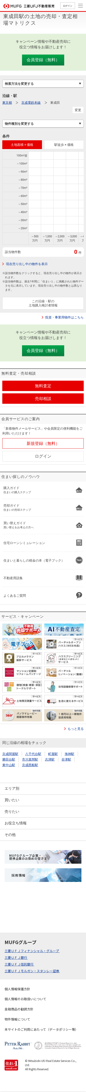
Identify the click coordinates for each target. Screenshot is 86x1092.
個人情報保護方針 (17, 989)
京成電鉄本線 (31, 102)
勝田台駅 (8, 759)
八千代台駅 (33, 754)
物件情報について (17, 1019)
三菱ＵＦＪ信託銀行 (19, 964)
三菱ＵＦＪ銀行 (16, 957)
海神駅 (69, 754)
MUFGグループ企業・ (28, 857)
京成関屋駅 (10, 754)
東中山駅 (8, 765)
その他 (10, 835)
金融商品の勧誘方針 (19, 1009)
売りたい (12, 812)
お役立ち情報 (16, 823)
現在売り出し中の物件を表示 (27, 264)
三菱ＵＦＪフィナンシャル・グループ (32, 950)
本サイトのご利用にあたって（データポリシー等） (41, 1029)
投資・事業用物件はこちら (64, 317)
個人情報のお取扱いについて (25, 999)
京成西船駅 (30, 765)
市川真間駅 (30, 759)
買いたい (12, 800)
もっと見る (76, 729)
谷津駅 (66, 759)
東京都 (7, 102)
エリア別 (12, 788)
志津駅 (50, 759)
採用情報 (18, 875)
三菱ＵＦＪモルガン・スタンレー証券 (32, 971)
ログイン (67, 5)
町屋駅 (53, 754)
